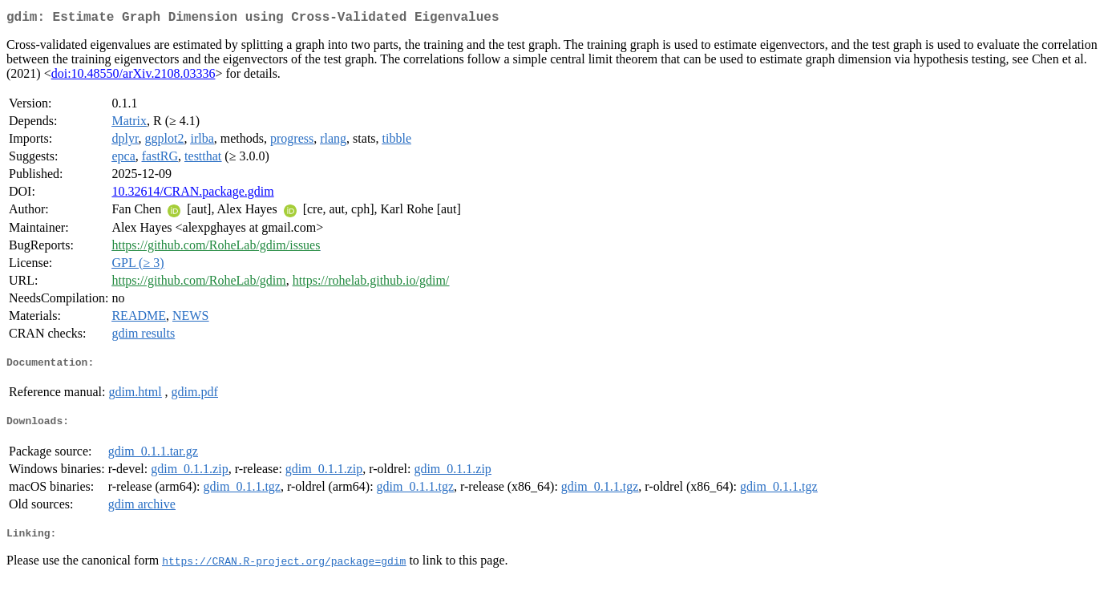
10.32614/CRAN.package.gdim (192, 194)
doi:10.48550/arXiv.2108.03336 (133, 76)
